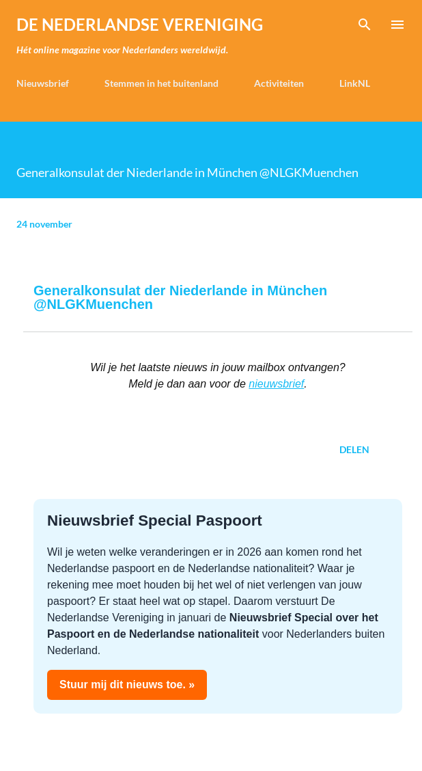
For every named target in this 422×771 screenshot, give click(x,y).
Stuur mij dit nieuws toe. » (127, 684)
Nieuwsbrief (42, 83)
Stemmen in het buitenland (161, 83)
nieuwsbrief (276, 384)
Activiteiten (279, 83)
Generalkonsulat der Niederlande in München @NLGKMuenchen (180, 297)
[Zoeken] (364, 24)
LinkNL (354, 83)
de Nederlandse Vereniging (139, 24)
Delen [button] (354, 449)
